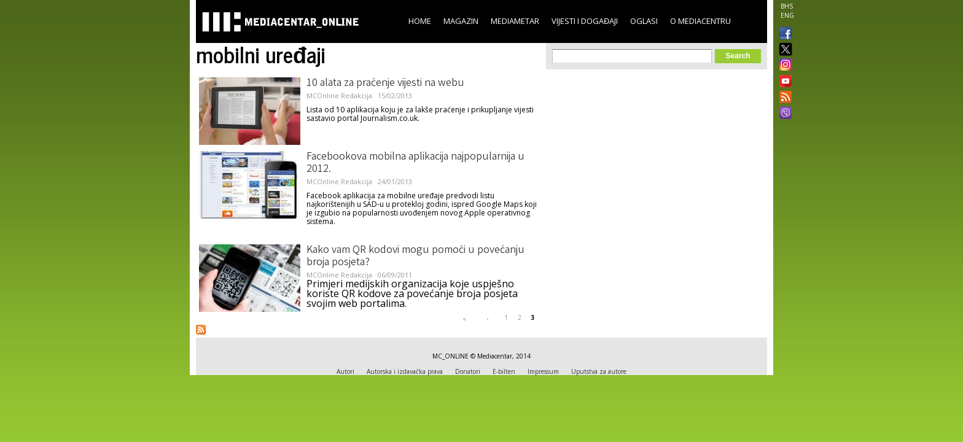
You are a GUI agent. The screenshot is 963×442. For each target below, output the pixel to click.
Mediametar (515, 20)
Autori (345, 371)
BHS (787, 6)
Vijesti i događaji (585, 20)
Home (419, 20)
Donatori (467, 371)
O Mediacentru (700, 20)
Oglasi (644, 20)
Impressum (543, 371)
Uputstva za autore (598, 371)
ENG (787, 15)
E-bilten (504, 371)
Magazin (460, 20)
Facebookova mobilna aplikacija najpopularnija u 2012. (415, 163)
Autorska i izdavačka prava (405, 371)
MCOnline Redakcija (339, 95)
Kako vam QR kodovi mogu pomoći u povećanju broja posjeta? (415, 256)
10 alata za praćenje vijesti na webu (385, 83)
